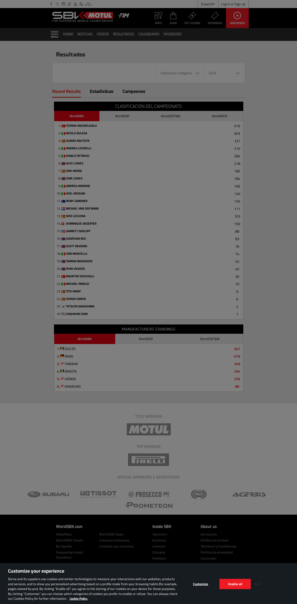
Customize (200, 584)
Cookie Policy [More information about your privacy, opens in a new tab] (78, 598)
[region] (148, 583)
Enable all (235, 584)
